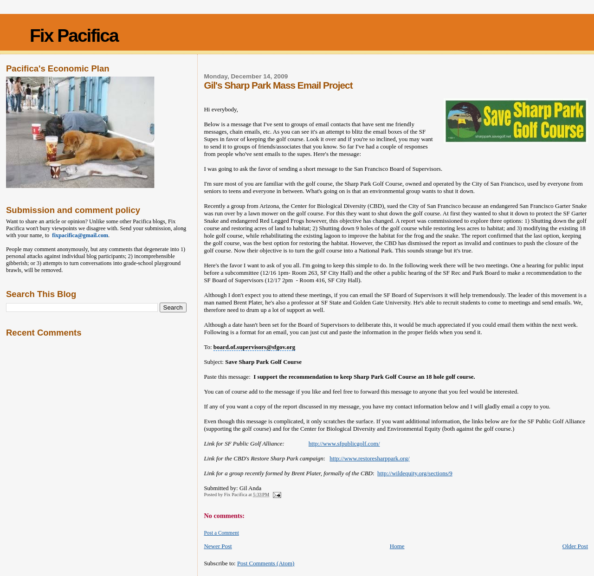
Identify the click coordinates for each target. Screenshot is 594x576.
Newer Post (218, 546)
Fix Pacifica (74, 35)
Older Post (575, 546)
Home (397, 546)
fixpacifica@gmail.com (78, 235)
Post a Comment (221, 533)
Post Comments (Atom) (266, 563)
